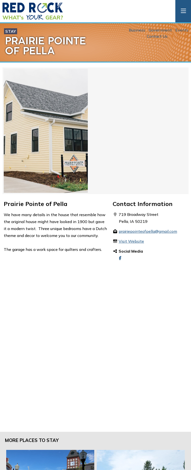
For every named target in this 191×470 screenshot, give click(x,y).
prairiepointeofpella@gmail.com (148, 231)
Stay (10, 31)
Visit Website (131, 241)
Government (160, 30)
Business (137, 30)
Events (182, 30)
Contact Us (157, 36)
